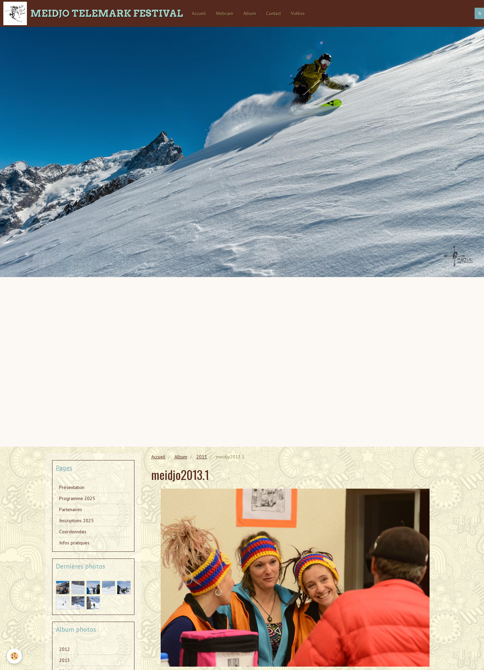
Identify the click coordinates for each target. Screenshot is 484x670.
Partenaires (70, 509)
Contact (273, 13)
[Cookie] (14, 656)
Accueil (199, 13)
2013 (201, 457)
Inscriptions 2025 (76, 521)
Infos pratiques (74, 543)
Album (249, 13)
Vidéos (298, 13)
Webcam (224, 13)
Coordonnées (72, 532)
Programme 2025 (77, 498)
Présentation (71, 487)
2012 (64, 649)
